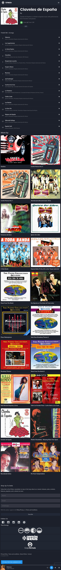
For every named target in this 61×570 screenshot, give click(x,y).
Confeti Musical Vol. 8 (37, 166)
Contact (30, 554)
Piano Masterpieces (6, 337)
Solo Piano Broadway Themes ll (40, 337)
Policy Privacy (20, 510)
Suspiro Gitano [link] (9, 67)
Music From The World (7, 303)
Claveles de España (6, 439)
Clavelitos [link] (8, 55)
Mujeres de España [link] (10, 114)
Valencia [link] (7, 37)
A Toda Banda (4, 269)
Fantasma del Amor (6, 235)
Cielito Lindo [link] (8, 96)
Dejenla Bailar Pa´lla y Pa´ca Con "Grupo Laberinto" (45, 269)
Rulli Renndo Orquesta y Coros (9, 405)
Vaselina (3, 166)
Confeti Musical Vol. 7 (7, 201)
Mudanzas (9, 567)
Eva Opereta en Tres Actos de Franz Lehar (42, 303)
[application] (30, 568)
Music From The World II (38, 371)
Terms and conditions (13, 554)
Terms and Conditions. (32, 510)
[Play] (51, 567)
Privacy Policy (4, 554)
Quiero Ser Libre (35, 235)
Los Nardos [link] (8, 102)
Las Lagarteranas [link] (10, 43)
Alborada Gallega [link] (10, 120)
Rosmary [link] (7, 73)
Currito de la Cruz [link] (10, 85)
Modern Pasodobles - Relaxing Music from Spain (44, 439)
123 (26, 26)
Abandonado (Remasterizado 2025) (41, 201)
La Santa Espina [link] (9, 49)
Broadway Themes (6, 371)
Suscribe (30, 514)
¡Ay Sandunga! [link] (9, 79)
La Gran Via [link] (8, 108)
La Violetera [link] (8, 91)
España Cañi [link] (8, 126)
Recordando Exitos (6, 474)
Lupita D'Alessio (10, 568)
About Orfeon (23, 554)
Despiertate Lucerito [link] (11, 61)
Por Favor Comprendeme (38, 474)
